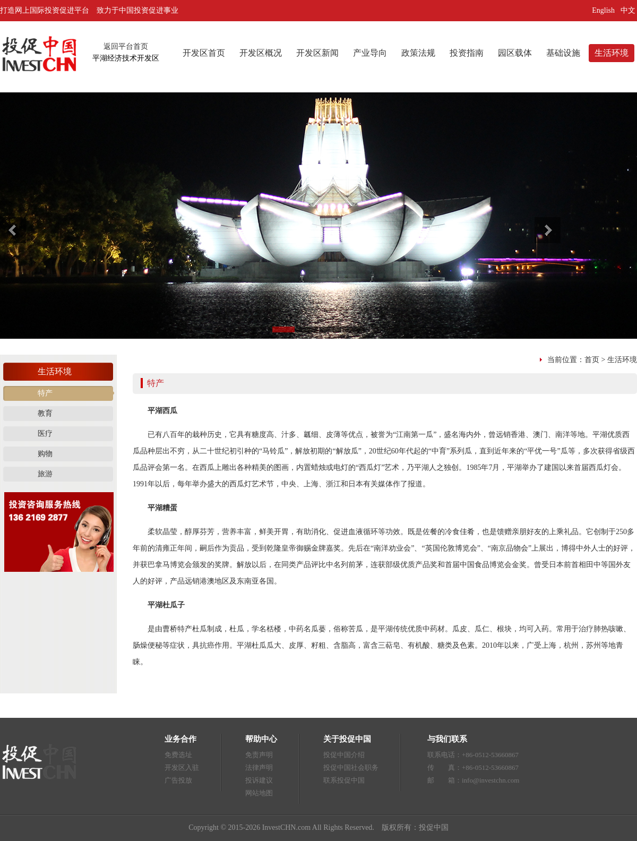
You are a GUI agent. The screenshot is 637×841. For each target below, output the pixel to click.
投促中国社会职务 (350, 767)
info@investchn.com (490, 780)
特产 (45, 393)
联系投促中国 (344, 780)
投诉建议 (259, 780)
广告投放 (178, 780)
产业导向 (370, 52)
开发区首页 (204, 52)
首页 (591, 360)
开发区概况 (260, 52)
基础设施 (563, 52)
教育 (45, 413)
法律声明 (259, 767)
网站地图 (259, 793)
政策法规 (418, 52)
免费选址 (178, 755)
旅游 (45, 474)
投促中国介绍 (344, 755)
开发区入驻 (182, 767)
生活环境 (612, 52)
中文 (629, 10)
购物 (45, 454)
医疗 (45, 433)
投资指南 (467, 52)
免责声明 (259, 755)
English (603, 10)
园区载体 (515, 52)
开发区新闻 (317, 52)
